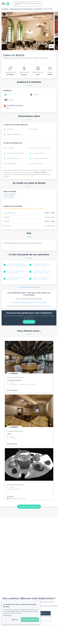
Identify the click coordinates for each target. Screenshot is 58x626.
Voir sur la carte (8, 198)
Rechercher (29, 322)
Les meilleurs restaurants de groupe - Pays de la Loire (41, 271)
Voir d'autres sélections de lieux (29, 287)
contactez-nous (45, 306)
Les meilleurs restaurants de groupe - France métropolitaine (17, 265)
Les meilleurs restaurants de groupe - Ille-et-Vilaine (41, 278)
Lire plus (6, 176)
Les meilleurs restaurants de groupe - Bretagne (15, 271)
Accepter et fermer (30, 619)
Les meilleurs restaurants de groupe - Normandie (41, 265)
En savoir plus (7, 615)
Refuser (15, 619)
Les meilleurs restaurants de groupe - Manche (15, 278)
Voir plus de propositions (29, 507)
